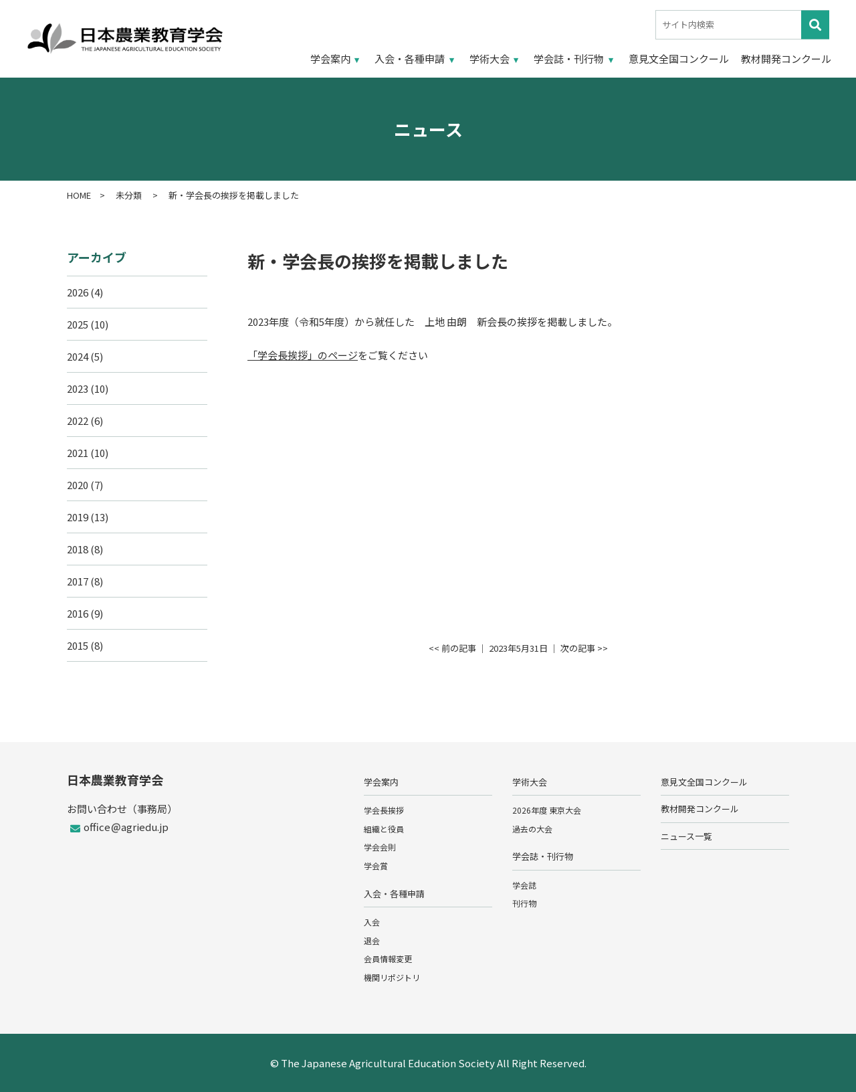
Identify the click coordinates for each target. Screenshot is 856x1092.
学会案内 (330, 59)
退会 (372, 940)
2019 (77, 517)
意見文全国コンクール (679, 59)
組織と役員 (384, 828)
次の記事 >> (584, 648)
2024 (77, 356)
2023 (77, 388)
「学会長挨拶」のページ (302, 355)
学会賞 (376, 865)
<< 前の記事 (452, 648)
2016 (77, 613)
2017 (77, 581)
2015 (77, 645)
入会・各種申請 (409, 59)
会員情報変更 (388, 958)
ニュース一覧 (686, 836)
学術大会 (489, 59)
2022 (77, 421)
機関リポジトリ (392, 977)
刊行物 (524, 903)
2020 (77, 485)
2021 (77, 453)
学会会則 (380, 846)
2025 (77, 324)
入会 (372, 921)
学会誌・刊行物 (569, 59)
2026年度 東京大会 (546, 810)
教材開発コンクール (786, 59)
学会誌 (524, 885)
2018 (77, 549)
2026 (77, 292)
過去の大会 (532, 828)
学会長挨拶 (384, 810)
